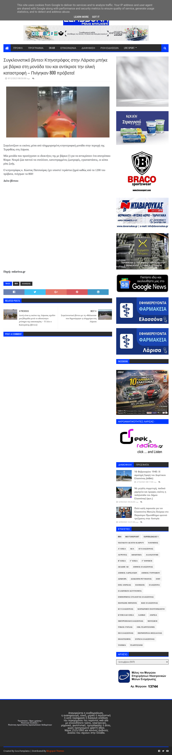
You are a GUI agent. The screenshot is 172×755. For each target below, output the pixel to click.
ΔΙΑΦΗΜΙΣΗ (88, 48)
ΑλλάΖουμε (152, 555)
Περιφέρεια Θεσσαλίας (150, 633)
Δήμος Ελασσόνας (143, 567)
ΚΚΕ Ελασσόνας (149, 603)
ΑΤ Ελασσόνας (145, 549)
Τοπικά (122, 645)
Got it (96, 16)
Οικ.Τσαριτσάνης (146, 627)
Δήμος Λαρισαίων (127, 573)
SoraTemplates (22, 751)
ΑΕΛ (132, 549)
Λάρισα (153, 615)
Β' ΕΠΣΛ (122, 561)
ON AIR (52, 48)
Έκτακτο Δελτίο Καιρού (131, 543)
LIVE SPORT (129, 48)
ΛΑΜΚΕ (141, 615)
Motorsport (132, 537)
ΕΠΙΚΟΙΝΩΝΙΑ (68, 48)
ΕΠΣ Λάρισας (124, 585)
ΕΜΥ (158, 579)
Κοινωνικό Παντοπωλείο (151, 609)
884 (16, 284)
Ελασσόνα (154, 585)
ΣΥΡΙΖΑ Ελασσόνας (145, 639)
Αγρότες (122, 555)
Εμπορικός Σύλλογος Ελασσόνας (136, 597)
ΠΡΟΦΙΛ (18, 48)
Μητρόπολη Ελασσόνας (130, 621)
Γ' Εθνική (147, 561)
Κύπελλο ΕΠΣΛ (126, 615)
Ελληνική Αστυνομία (129, 591)
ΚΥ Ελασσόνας (125, 609)
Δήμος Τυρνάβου (150, 573)
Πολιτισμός (124, 639)
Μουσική (152, 621)
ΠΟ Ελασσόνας (125, 633)
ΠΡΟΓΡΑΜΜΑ (35, 48)
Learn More (81, 16)
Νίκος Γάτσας (125, 627)
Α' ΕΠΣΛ (122, 549)
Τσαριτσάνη (136, 645)
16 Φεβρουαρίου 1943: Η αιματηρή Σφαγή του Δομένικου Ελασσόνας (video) (150, 475)
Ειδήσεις (26, 284)
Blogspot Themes (55, 751)
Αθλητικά (136, 555)
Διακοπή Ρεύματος (141, 579)
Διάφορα (122, 579)
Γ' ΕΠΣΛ (134, 561)
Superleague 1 (151, 537)
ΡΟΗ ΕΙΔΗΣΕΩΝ (110, 48)
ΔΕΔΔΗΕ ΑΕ (123, 567)
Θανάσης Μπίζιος (127, 603)
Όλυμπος (153, 543)
